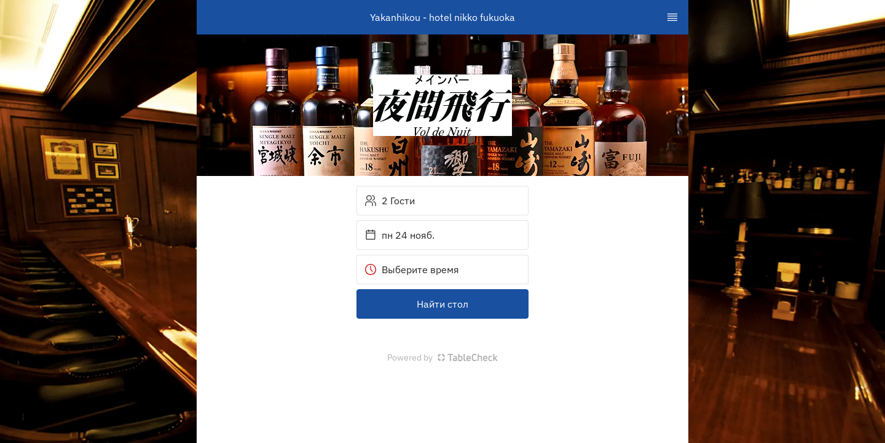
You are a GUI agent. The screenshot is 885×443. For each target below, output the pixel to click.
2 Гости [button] (389, 200)
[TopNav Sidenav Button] (672, 17)
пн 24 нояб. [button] (399, 235)
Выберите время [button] (411, 269)
